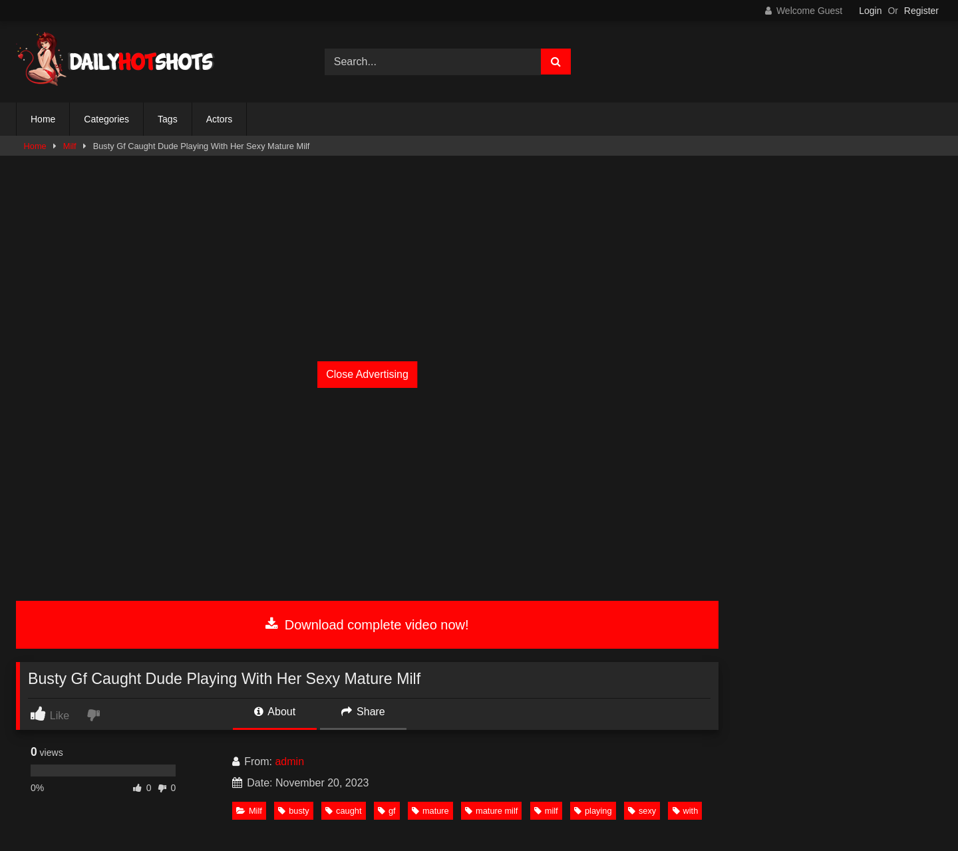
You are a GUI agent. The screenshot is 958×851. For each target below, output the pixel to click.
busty (293, 811)
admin (289, 761)
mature (430, 811)
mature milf (491, 811)
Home (43, 119)
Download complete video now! (366, 624)
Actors (219, 119)
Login (870, 10)
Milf (70, 146)
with (686, 811)
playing (593, 811)
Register (921, 10)
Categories (106, 119)
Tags (168, 119)
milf (546, 811)
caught (343, 811)
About (274, 711)
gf (387, 811)
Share (363, 711)
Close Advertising (367, 374)
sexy (642, 811)
